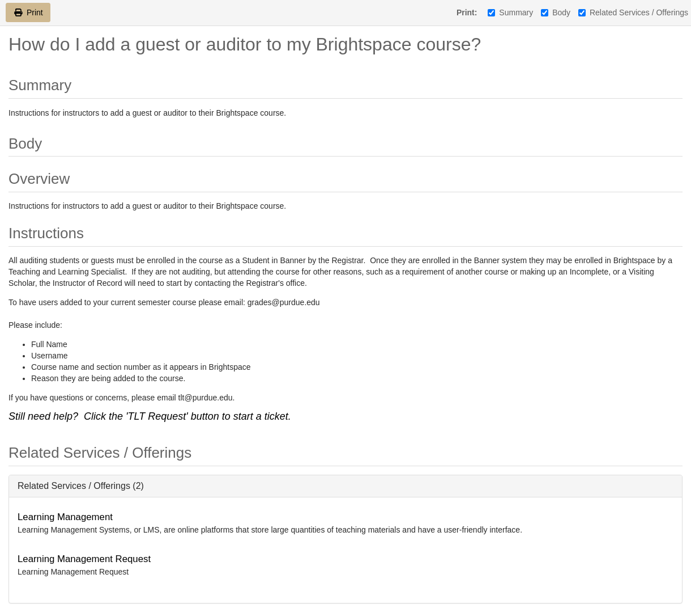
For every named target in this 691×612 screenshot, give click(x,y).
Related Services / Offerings (633, 12)
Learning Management (65, 517)
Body (555, 12)
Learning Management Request (84, 559)
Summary (510, 12)
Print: (467, 12)
